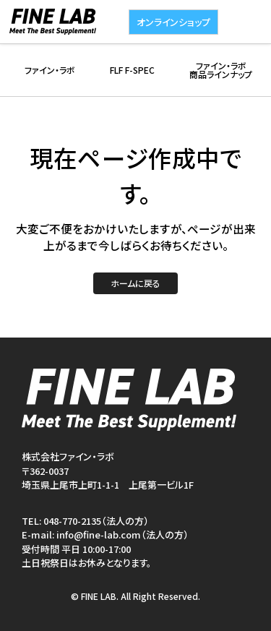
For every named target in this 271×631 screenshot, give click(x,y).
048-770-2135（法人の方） (96, 521)
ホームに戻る (135, 283)
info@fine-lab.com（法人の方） (122, 534)
